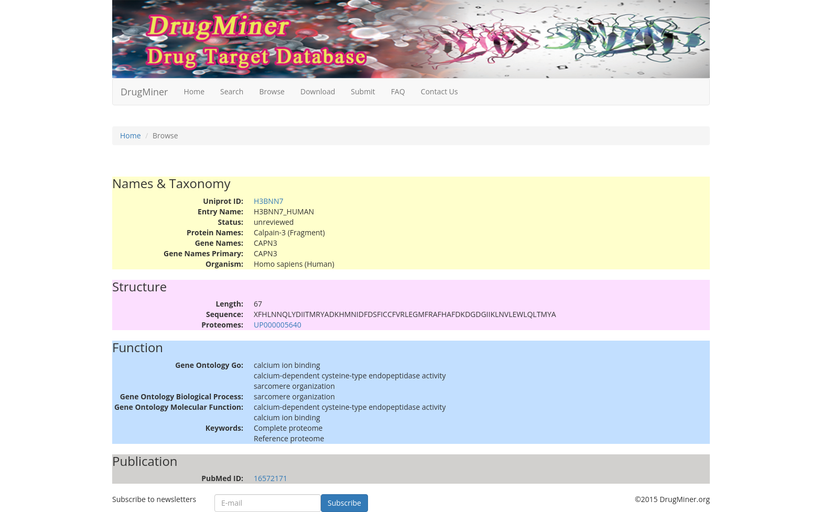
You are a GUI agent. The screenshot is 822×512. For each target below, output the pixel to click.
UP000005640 (277, 325)
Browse (272, 91)
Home (193, 91)
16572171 (270, 478)
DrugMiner (144, 91)
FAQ (398, 91)
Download (317, 91)
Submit (363, 91)
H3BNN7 (268, 201)
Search (231, 91)
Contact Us (439, 91)
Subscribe (344, 503)
